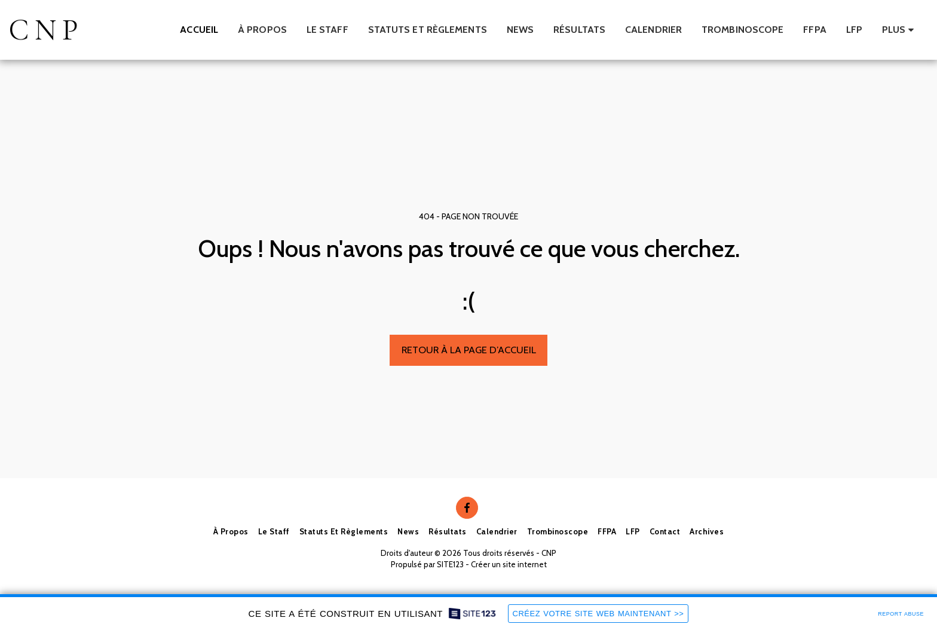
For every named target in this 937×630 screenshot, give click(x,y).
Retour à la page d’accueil (469, 350)
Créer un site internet (509, 564)
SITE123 (450, 564)
